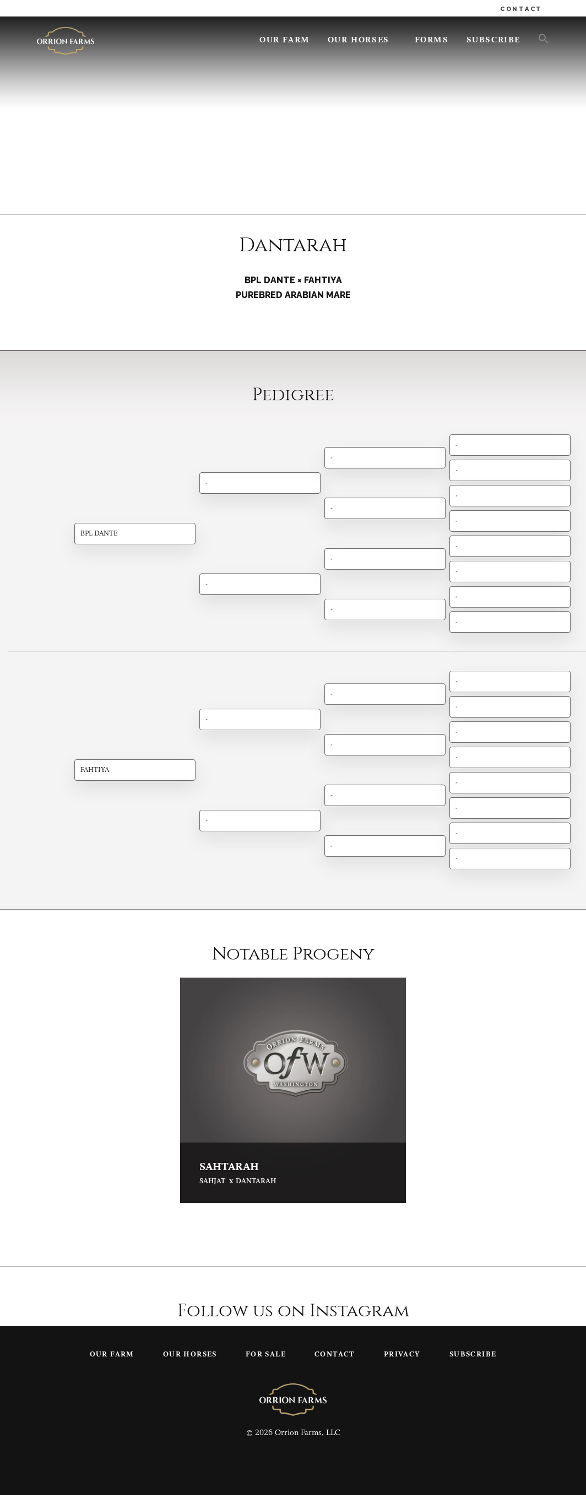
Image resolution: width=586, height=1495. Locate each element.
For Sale (266, 1354)
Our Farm (284, 40)
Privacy (402, 1354)
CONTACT (521, 9)
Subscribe (493, 40)
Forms (432, 40)
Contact (334, 1354)
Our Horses (358, 40)
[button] (539, 38)
